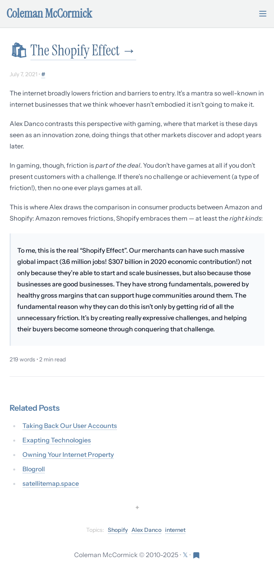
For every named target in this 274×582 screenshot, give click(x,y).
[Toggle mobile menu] (263, 13)
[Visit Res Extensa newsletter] (196, 555)
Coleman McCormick (49, 13)
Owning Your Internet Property (68, 454)
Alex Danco (146, 529)
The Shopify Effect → (83, 50)
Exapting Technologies (56, 440)
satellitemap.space (50, 483)
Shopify (118, 529)
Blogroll (33, 469)
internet (175, 529)
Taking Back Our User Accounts (69, 426)
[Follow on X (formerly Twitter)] (186, 555)
